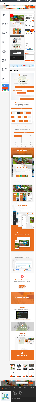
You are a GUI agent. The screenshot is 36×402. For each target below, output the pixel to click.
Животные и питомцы (4, 32)
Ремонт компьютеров (4, 62)
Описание (11, 70)
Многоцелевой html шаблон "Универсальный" (32, 372)
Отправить (29, 60)
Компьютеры (3, 41)
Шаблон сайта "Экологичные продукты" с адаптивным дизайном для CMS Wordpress (12, 372)
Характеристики (16, 70)
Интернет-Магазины (4, 35)
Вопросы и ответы (19, 0)
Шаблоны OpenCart (20, 390)
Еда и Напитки (3, 31)
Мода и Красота (3, 44)
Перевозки (3, 53)
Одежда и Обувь (4, 52)
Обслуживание (3, 50)
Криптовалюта (3, 42)
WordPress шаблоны (15, 390)
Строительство (3, 70)
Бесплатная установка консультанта (29, 24)
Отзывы (33, 0)
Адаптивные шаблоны (4, 17)
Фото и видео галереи (15, 393)
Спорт (2, 69)
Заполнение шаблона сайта (29, 25)
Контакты (30, 1)
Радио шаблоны (4, 59)
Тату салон (3, 71)
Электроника (3, 79)
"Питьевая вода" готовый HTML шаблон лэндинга (19, 372)
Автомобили (3, 14)
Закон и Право (3, 33)
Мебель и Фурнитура (4, 43)
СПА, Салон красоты (4, 68)
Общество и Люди (4, 51)
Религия (3, 61)
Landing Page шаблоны (9, 389)
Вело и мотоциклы (4, 24)
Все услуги (26, 27)
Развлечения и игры (4, 60)
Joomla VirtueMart (20, 391)
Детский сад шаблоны (4, 26)
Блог (15, 0)
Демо (27, 29)
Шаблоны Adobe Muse (15, 392)
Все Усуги (25, 389)
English (33, 1)
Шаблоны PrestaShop (20, 392)
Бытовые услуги (4, 22)
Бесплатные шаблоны (15, 394)
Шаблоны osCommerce (21, 395)
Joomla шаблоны (14, 391)
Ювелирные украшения (4, 80)
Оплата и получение (24, 0)
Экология (3, 78)
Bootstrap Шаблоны (4, 13)
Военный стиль (3, 25)
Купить (31, 29)
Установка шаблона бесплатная (29, 21)
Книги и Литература (4, 40)
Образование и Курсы (4, 49)
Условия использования (29, 0)
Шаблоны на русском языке (5, 77)
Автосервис (3, 15)
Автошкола (3, 16)
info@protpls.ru (3, 0)
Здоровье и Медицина (4, 34)
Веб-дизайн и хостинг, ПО (5, 23)
